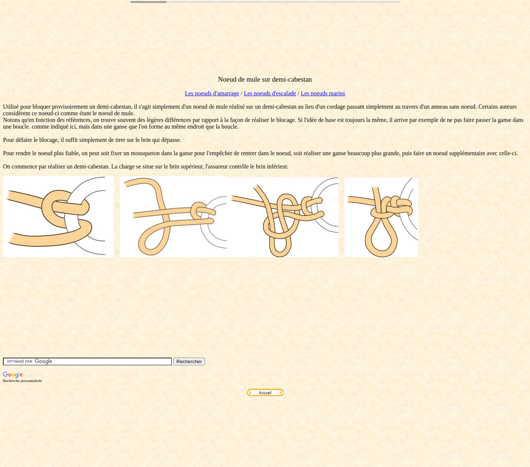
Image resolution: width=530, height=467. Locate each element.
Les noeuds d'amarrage (212, 93)
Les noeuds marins (323, 93)
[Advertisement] (137, 52)
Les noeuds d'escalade (270, 93)
